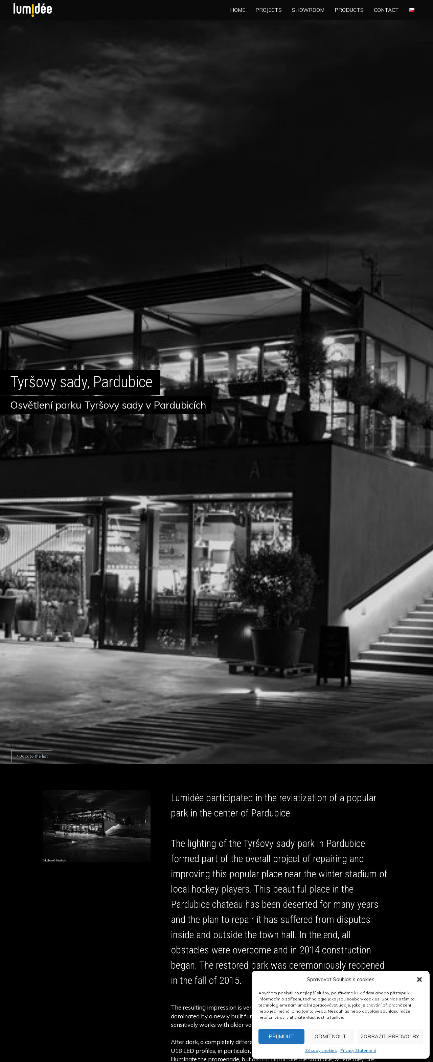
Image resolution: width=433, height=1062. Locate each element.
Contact (386, 10)
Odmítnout (330, 1036)
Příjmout (281, 1036)
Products (349, 10)
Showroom (308, 10)
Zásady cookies (321, 1050)
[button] (419, 979)
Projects (268, 10)
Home (237, 10)
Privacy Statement (358, 1050)
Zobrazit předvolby (390, 1036)
